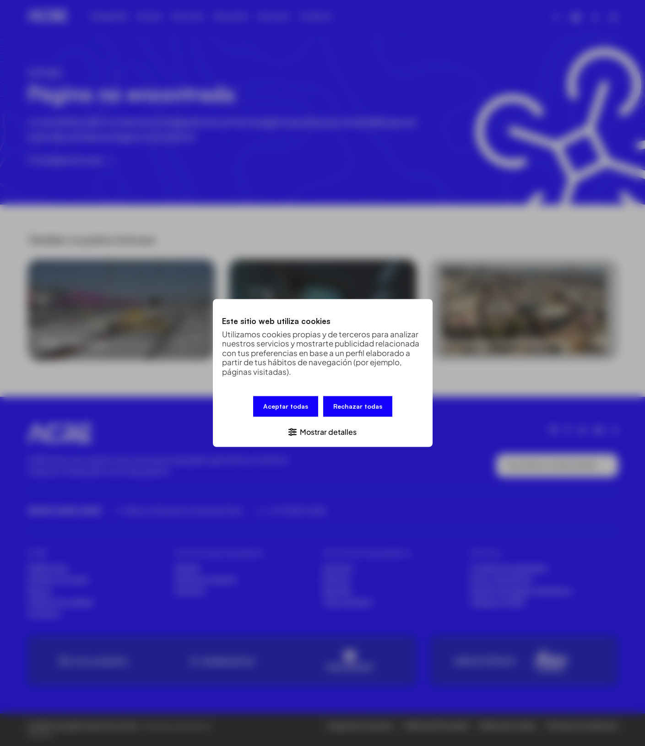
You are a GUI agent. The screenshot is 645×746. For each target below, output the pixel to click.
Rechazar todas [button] (357, 407)
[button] (322, 431)
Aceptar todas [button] (285, 407)
